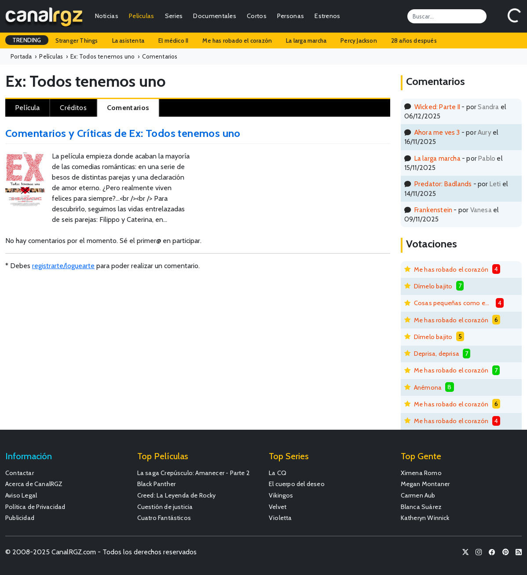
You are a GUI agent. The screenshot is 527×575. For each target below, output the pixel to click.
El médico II (173, 40)
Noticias (106, 16)
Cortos (257, 16)
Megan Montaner (425, 484)
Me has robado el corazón (237, 40)
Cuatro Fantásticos (164, 518)
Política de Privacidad (35, 507)
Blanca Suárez (421, 507)
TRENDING (26, 40)
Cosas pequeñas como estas (453, 303)
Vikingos (281, 495)
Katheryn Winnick (425, 518)
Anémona (428, 387)
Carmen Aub (418, 495)
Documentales (214, 16)
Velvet (277, 507)
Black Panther (156, 484)
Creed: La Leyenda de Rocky (176, 495)
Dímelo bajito (433, 286)
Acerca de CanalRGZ (34, 484)
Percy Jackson (358, 40)
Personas (290, 16)
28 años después (414, 40)
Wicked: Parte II (437, 107)
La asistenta (128, 40)
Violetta (280, 518)
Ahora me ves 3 (437, 132)
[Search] (447, 16)
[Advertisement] (329, 180)
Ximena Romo (421, 473)
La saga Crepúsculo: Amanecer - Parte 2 (193, 473)
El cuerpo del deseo (297, 484)
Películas (141, 16)
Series (174, 16)
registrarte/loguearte (63, 266)
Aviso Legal (21, 495)
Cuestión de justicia (165, 507)
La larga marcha (306, 40)
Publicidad (19, 518)
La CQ (277, 473)
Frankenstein (433, 210)
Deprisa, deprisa (436, 354)
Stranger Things (76, 40)
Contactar (19, 473)
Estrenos (327, 16)
